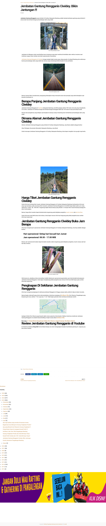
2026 (3, 393)
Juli (4, 413)
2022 (3, 446)
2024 (3, 398)
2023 (3, 400)
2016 (3, 460)
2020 (3, 450)
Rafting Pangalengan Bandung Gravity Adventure (53, 524)
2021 (3, 448)
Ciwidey (40, 108)
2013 (3, 466)
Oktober (5, 406)
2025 (3, 395)
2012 (3, 469)
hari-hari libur (79, 212)
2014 (3, 464)
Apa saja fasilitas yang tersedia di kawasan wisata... (16, 422)
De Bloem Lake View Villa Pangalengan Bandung (15, 431)
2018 (3, 455)
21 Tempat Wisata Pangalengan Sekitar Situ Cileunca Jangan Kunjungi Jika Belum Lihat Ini (51, 321)
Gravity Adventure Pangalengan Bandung (13, 440)
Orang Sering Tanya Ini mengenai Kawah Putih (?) (15, 429)
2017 (3, 457)
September (6, 409)
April (4, 420)
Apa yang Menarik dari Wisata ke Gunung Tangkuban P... (17, 427)
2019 (3, 453)
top (65, 524)
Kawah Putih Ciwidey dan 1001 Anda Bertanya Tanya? (16, 436)
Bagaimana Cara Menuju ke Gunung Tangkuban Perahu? (17, 424)
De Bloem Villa (65, 295)
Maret (4, 443)
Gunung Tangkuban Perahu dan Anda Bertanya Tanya (16, 433)
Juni (4, 416)
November (6, 404)
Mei (4, 418)
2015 (3, 462)
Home (22, 2)
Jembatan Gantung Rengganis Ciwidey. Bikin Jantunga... (17, 438)
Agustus (5, 411)
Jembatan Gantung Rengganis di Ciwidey (32, 59)
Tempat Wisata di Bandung (29, 2)
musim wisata (69, 212)
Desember (6, 402)
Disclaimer (2, 386)
